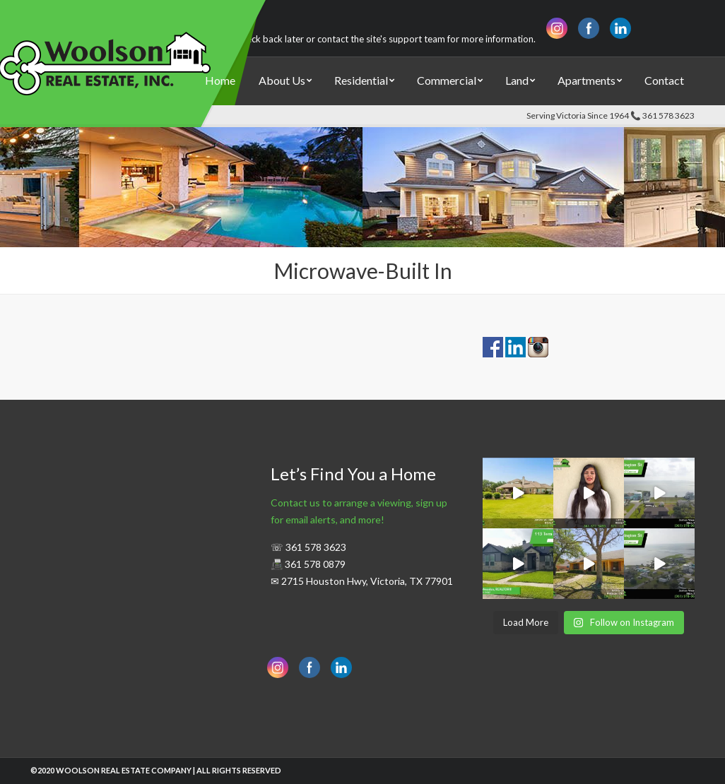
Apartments (586, 80)
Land (517, 80)
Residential (361, 80)
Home (220, 80)
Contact (664, 80)
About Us (282, 80)
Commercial (446, 80)
